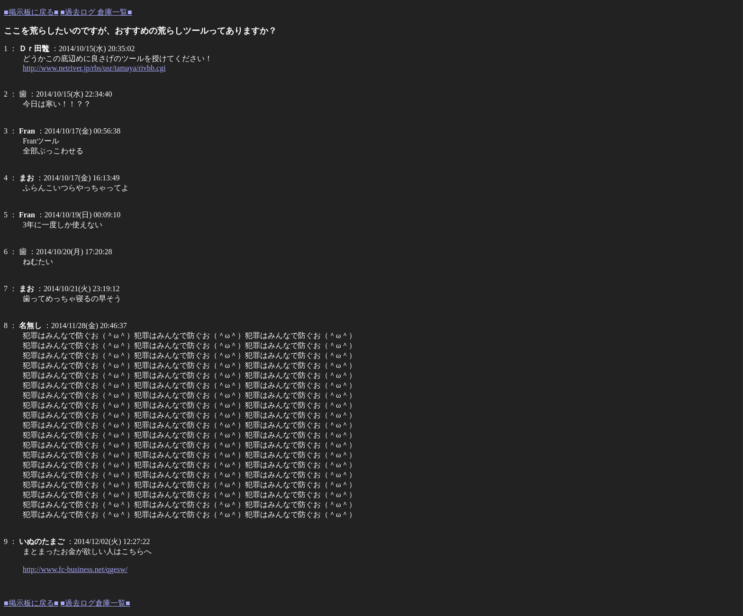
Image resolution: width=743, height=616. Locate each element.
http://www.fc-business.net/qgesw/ (75, 569)
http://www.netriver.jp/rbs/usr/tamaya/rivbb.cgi (94, 68)
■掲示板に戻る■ (31, 12)
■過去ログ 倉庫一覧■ (96, 12)
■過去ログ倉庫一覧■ (95, 603)
